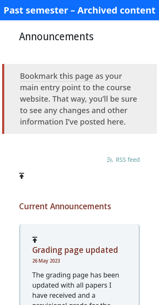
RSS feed (123, 159)
